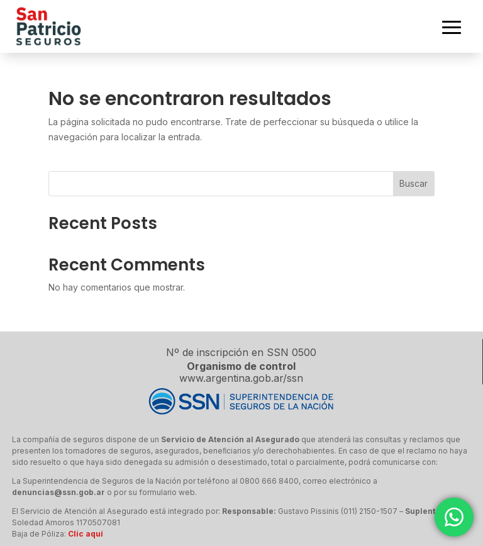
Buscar (413, 183)
